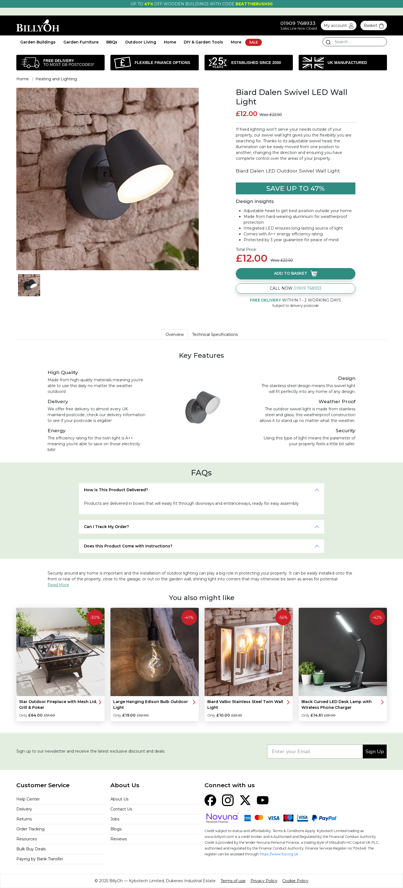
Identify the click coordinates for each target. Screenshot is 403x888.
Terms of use (233, 880)
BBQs (111, 42)
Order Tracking (30, 829)
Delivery (24, 809)
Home (170, 42)
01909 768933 (298, 23)
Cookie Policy (295, 880)
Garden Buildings (38, 42)
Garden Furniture (81, 42)
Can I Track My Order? (106, 526)
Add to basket (295, 273)
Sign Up (375, 751)
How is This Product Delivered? (116, 489)
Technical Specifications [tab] (215, 334)
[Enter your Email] (315, 751)
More (236, 42)
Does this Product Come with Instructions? (128, 546)
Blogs (116, 829)
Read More (58, 584)
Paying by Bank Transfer (39, 858)
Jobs (114, 819)
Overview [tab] (175, 334)
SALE (253, 42)
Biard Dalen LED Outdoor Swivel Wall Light (288, 171)
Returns (24, 819)
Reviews (118, 838)
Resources (26, 838)
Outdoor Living (140, 42)
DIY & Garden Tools (203, 42)
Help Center (28, 799)
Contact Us (121, 809)
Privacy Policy (263, 880)
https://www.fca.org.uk (279, 854)
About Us (119, 799)
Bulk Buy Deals (31, 848)
